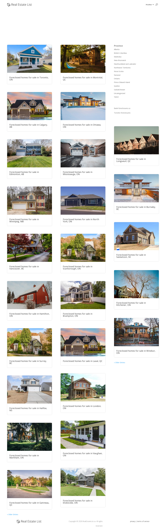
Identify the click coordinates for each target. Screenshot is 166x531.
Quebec (117, 86)
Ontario (117, 78)
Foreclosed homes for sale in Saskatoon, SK (131, 255)
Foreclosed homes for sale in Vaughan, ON (82, 454)
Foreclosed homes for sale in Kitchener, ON (131, 303)
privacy (132, 521)
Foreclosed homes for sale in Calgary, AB (28, 125)
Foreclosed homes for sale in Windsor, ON (136, 351)
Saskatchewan (119, 89)
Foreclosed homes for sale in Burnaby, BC (136, 208)
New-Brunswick (120, 60)
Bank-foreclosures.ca (122, 108)
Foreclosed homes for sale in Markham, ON (24, 456)
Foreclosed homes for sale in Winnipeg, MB (24, 220)
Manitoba (117, 57)
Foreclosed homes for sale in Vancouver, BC (24, 267)
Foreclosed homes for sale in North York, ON (81, 220)
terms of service (143, 521)
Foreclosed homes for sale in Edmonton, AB (24, 173)
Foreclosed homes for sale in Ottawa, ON (82, 125)
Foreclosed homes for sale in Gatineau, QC (29, 503)
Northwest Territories (122, 68)
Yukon (116, 97)
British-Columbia (120, 53)
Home (149, 4)
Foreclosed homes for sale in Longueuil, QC (131, 160)
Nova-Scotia (118, 71)
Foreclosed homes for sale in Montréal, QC (83, 78)
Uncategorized (119, 93)
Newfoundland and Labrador (125, 64)
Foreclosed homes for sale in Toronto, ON (29, 78)
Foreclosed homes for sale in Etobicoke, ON (77, 501)
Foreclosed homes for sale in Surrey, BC (28, 362)
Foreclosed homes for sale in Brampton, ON (77, 314)
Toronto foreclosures (122, 113)
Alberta (116, 49)
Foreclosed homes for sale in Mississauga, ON (77, 173)
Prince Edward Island (122, 82)
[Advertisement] (83, 26)
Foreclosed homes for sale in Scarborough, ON (77, 267)
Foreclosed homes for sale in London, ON (82, 407)
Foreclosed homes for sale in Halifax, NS (28, 409)
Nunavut (117, 75)
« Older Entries (12, 514)
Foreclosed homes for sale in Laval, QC (82, 361)
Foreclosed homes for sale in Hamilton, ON (29, 314)
